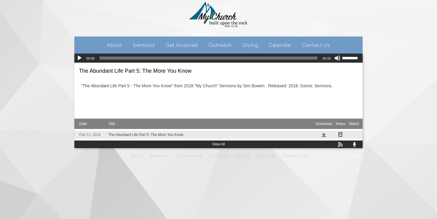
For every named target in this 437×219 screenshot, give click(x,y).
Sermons (144, 45)
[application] (218, 58)
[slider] (209, 58)
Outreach (220, 45)
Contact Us (316, 45)
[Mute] (337, 58)
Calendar (280, 45)
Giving (250, 45)
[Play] (79, 58)
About (114, 45)
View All (218, 144)
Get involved (182, 45)
